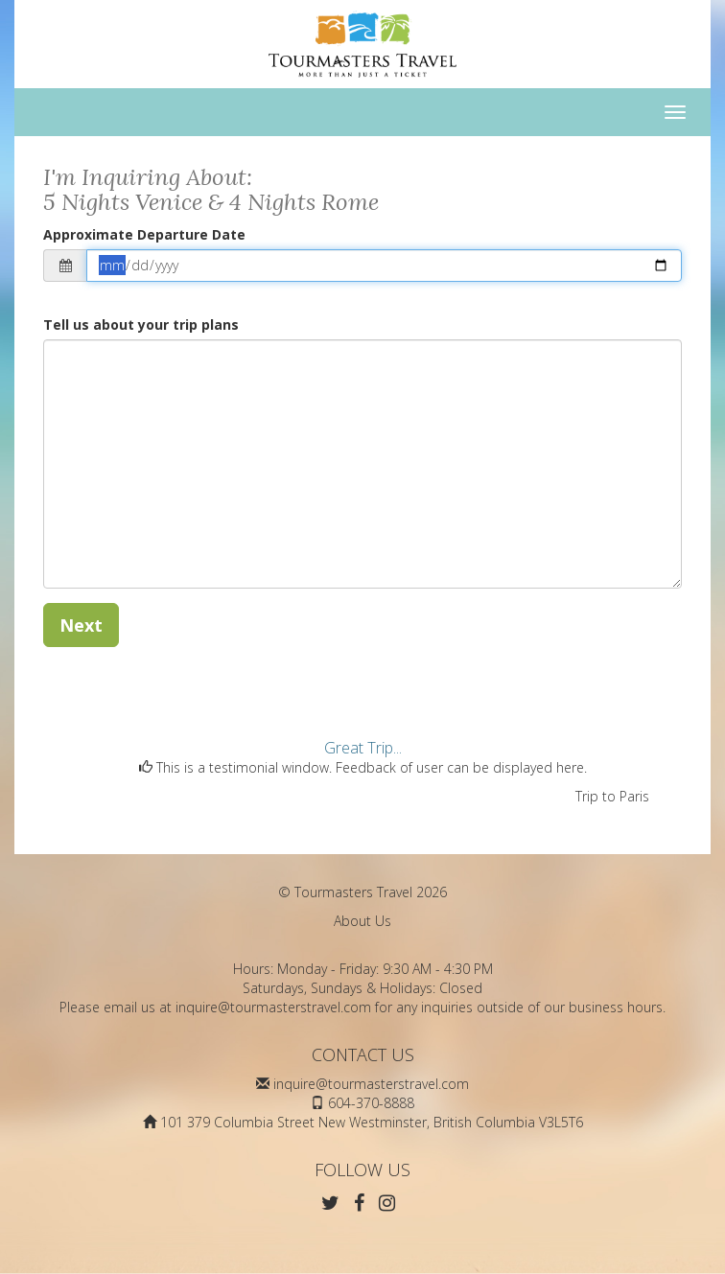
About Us (362, 921)
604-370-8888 (371, 1103)
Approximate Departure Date (144, 234)
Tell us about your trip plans (141, 324)
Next (81, 625)
